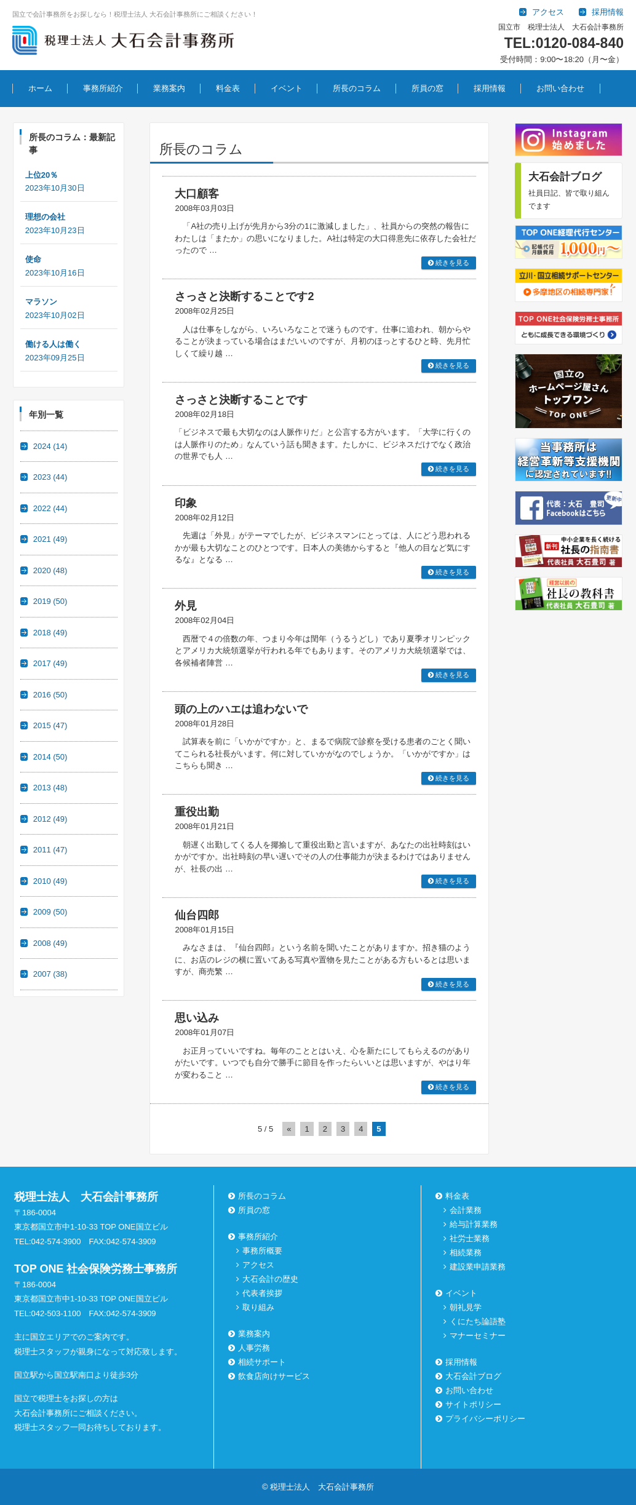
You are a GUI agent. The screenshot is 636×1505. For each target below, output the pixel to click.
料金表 (228, 88)
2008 (50, 943)
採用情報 (490, 88)
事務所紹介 (103, 88)
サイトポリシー (473, 1404)
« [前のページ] (289, 1129)
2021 (50, 539)
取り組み (258, 1307)
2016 (50, 694)
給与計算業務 (474, 1224)
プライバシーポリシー (485, 1418)
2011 (50, 849)
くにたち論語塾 (478, 1321)
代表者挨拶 (262, 1293)
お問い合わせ (560, 88)
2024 (50, 446)
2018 (50, 632)
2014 (50, 756)
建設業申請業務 (478, 1266)
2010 (50, 881)
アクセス (258, 1264)
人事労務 (254, 1347)
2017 (50, 663)
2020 (50, 570)
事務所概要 (262, 1250)
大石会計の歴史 (270, 1279)
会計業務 (466, 1210)
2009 (50, 911)
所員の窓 (427, 88)
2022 (50, 508)
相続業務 (466, 1252)
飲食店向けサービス (274, 1376)
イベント (287, 88)
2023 (50, 477)
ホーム (40, 88)
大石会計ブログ (473, 1376)
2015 (50, 725)
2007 (50, 974)
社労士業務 (470, 1238)
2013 (50, 787)
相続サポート (262, 1362)
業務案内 (169, 88)
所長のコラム (357, 88)
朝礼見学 (466, 1307)
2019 (50, 601)
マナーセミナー (478, 1335)
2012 (50, 819)
